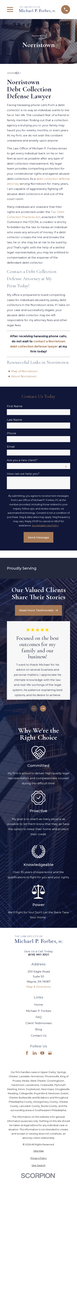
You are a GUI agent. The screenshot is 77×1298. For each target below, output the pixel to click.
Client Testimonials (39, 1023)
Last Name (14, 419)
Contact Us (38, 1035)
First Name (14, 406)
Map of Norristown (24, 371)
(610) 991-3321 (38, 954)
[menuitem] (38, 1151)
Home (38, 1004)
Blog (38, 1029)
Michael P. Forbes (38, 1011)
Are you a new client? (22, 460)
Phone (11, 433)
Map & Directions (38, 986)
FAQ (39, 1017)
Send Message (38, 537)
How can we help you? (23, 473)
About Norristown (23, 376)
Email (11, 446)
